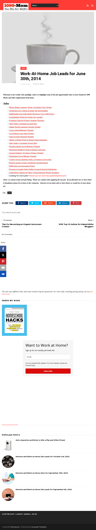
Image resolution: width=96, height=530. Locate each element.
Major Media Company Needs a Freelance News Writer (30, 107)
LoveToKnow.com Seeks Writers (21, 133)
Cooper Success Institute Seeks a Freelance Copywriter (30, 159)
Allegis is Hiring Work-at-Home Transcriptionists (28, 140)
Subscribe (48, 371)
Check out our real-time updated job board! (47, 176)
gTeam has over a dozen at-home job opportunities (28, 111)
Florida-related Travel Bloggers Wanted (24, 146)
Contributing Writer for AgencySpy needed (25, 117)
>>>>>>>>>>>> (10, 425)
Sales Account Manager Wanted (21, 137)
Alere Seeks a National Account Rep (23, 124)
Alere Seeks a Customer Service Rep (23, 143)
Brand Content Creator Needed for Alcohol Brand (28, 163)
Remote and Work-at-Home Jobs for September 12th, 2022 (42, 473)
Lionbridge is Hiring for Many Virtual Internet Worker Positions (34, 173)
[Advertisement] (48, 283)
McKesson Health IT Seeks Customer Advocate (27, 150)
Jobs (23, 68)
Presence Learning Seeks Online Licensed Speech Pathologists (33, 169)
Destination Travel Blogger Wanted (22, 156)
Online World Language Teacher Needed (24, 127)
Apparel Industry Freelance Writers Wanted (26, 153)
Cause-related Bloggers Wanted (21, 130)
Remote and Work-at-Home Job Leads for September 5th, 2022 (44, 489)
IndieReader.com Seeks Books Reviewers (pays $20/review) (31, 114)
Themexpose (14, 527)
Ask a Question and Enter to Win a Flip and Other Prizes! (40, 440)
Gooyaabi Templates (39, 527)
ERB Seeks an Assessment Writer (22, 166)
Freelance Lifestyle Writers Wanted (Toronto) (26, 120)
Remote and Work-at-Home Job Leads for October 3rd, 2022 (42, 457)
